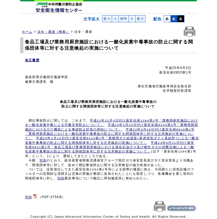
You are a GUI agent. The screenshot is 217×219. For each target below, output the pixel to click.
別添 (42, 160)
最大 (140, 19)
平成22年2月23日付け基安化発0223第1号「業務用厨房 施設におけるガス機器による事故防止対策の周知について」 (111, 127)
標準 (123, 19)
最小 (107, 19)
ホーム (27, 32)
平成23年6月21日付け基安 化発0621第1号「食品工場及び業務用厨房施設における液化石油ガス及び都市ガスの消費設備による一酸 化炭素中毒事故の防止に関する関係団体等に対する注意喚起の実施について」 (109, 147)
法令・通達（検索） (53, 32)
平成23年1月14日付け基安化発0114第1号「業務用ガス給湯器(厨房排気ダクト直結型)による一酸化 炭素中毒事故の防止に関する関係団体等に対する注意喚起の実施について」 (112, 140)
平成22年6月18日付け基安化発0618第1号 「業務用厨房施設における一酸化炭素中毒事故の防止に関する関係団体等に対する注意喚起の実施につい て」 (109, 134)
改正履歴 (32, 60)
